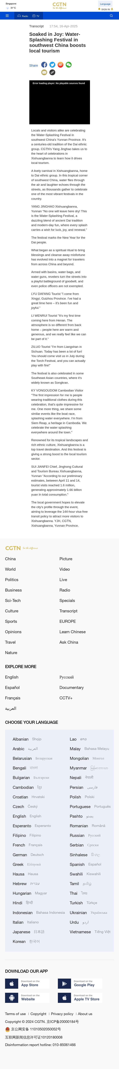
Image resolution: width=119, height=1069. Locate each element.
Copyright (38, 1013)
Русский (67, 676)
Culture (11, 610)
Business (13, 589)
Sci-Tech (13, 600)
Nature (11, 652)
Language (105, 3)
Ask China (69, 641)
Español (12, 687)
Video (65, 568)
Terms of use (16, 1013)
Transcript (68, 610)
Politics (11, 579)
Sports (11, 621)
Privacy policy (62, 1013)
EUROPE (68, 621)
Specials (67, 600)
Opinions (13, 631)
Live (63, 579)
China (10, 558)
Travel (10, 641)
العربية (10, 708)
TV (35, 15)
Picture (66, 558)
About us (85, 1013)
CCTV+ (66, 697)
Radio (22, 15)
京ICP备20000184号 (63, 1021)
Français (12, 697)
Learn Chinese (73, 631)
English (11, 676)
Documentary (72, 687)
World (10, 568)
